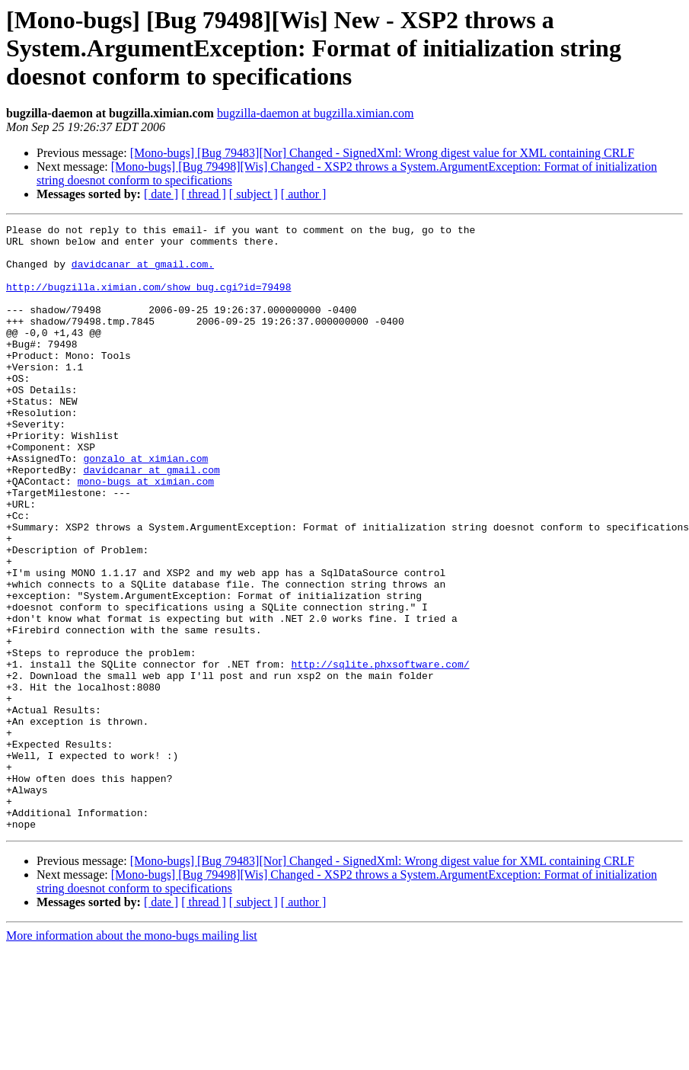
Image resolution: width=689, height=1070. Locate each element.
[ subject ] (253, 193)
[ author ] (304, 193)
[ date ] (161, 193)
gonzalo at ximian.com (145, 506)
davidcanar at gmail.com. (143, 273)
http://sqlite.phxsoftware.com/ (380, 753)
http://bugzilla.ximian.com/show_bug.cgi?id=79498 (148, 300)
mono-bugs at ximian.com (146, 533)
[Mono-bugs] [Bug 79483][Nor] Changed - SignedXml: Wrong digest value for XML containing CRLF (382, 152)
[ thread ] (203, 193)
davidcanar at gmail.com (151, 520)
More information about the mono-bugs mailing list (131, 1056)
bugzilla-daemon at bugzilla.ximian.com (315, 113)
